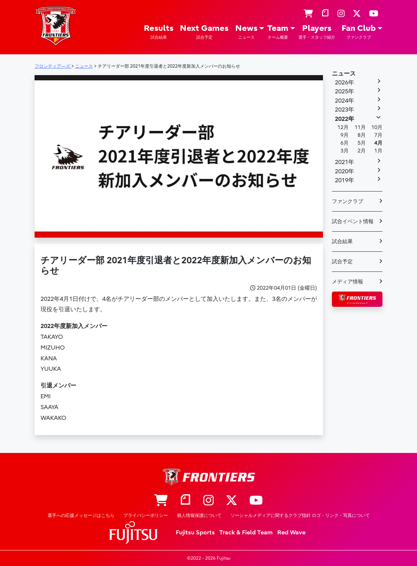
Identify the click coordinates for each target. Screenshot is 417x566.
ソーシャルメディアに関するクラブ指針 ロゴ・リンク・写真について (300, 515)
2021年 (344, 162)
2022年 (344, 119)
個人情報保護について (199, 515)
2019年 (344, 180)
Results (159, 31)
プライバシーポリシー (145, 515)
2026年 (344, 82)
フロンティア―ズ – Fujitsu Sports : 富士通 (56, 26)
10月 (376, 127)
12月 (343, 127)
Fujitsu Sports (195, 532)
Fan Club (359, 31)
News (246, 31)
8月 (362, 135)
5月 (362, 143)
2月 (362, 151)
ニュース (344, 73)
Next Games (204, 31)
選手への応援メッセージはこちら (81, 515)
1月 (378, 151)
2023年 (344, 109)
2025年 (344, 91)
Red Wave (291, 532)
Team (277, 31)
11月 (360, 127)
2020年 (344, 171)
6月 (344, 143)
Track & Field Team (246, 532)
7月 (378, 135)
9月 (344, 135)
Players (316, 31)
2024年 (344, 100)
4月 (378, 143)
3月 (344, 151)
